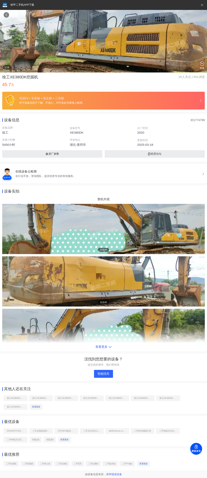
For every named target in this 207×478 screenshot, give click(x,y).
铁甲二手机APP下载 (22, 4)
